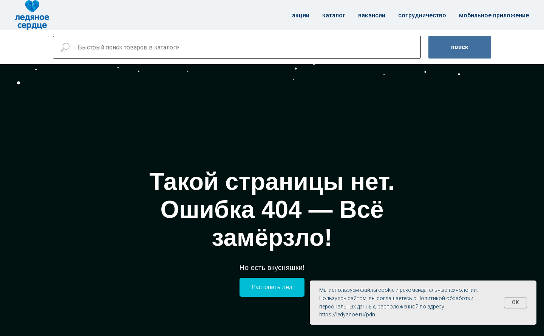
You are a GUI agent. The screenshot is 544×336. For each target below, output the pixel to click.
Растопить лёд (272, 287)
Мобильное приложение (494, 15)
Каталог (333, 15)
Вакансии (371, 15)
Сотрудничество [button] (422, 15)
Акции (300, 15)
